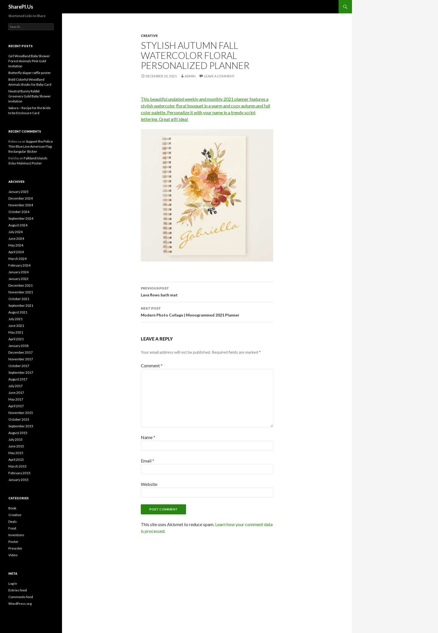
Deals (12, 521)
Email (147, 460)
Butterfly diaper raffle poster (29, 73)
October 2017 (18, 366)
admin (190, 76)
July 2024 (15, 232)
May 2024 (15, 245)
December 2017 (20, 352)
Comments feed (20, 597)
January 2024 (18, 272)
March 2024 (17, 258)
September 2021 (20, 305)
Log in (12, 583)
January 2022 (18, 279)
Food (12, 528)
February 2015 (19, 473)
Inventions (16, 535)
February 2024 (19, 265)
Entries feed (17, 590)
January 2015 (18, 480)
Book (12, 508)
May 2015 (15, 453)
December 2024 (20, 198)
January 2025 (18, 192)
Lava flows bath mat (207, 291)
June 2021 (16, 325)
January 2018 (18, 346)
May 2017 (15, 399)
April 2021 (16, 339)
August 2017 (17, 379)
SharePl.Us (20, 7)
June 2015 (16, 446)
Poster (13, 542)
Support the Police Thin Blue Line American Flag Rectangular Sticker (30, 146)
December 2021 (20, 285)
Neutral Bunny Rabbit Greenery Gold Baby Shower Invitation (29, 96)
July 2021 (15, 319)
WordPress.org (20, 603)
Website (149, 484)
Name (148, 437)
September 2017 (20, 372)
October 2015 (18, 419)
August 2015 (17, 433)
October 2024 (18, 212)
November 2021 (20, 292)
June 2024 (16, 238)
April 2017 (16, 406)
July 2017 (15, 386)
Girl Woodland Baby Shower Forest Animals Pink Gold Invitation (29, 61)
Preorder (15, 548)
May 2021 (15, 332)
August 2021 (17, 312)
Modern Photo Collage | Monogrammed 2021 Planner (207, 311)
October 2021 (18, 299)
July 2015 (15, 439)
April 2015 (16, 459)
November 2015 (20, 413)
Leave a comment (219, 76)
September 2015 (20, 426)
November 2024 (20, 205)
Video (12, 555)
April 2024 (16, 252)
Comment (152, 365)
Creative (149, 35)
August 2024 (17, 225)
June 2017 (16, 392)
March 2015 (17, 466)
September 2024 (20, 218)
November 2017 (20, 359)
